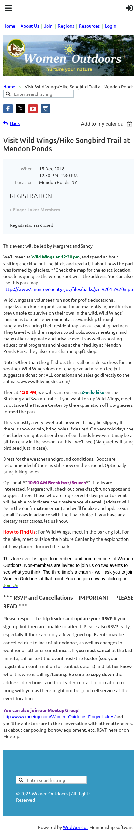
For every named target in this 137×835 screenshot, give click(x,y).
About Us (30, 26)
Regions (66, 26)
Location (24, 182)
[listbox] (107, 124)
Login (110, 26)
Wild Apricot (75, 827)
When (27, 168)
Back (15, 123)
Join (48, 26)
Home (9, 26)
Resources (89, 26)
